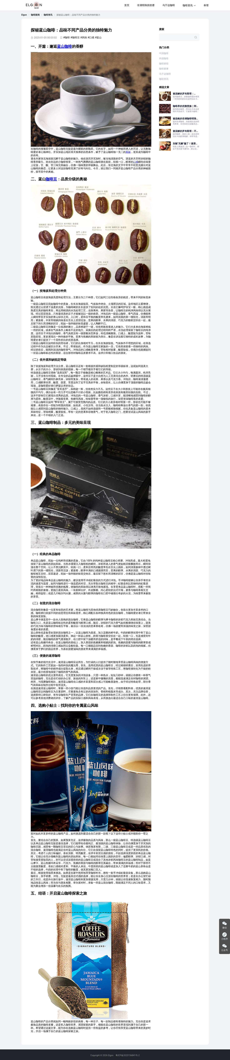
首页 (126, 5)
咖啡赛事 (163, 68)
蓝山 (60, 46)
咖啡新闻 (35, 15)
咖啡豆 (51, 179)
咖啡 (68, 46)
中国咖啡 (163, 53)
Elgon (24, 15)
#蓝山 (98, 37)
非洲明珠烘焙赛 (146, 5)
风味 (128, 152)
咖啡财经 (163, 63)
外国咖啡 (163, 58)
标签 (206, 5)
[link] (24, 15)
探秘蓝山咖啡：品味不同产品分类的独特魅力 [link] (78, 15)
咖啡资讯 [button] (189, 5)
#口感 (91, 37)
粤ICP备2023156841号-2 (128, 1055)
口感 (135, 161)
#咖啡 (66, 37)
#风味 (83, 37)
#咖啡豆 (75, 37)
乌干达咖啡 (168, 5)
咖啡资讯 (48, 15)
